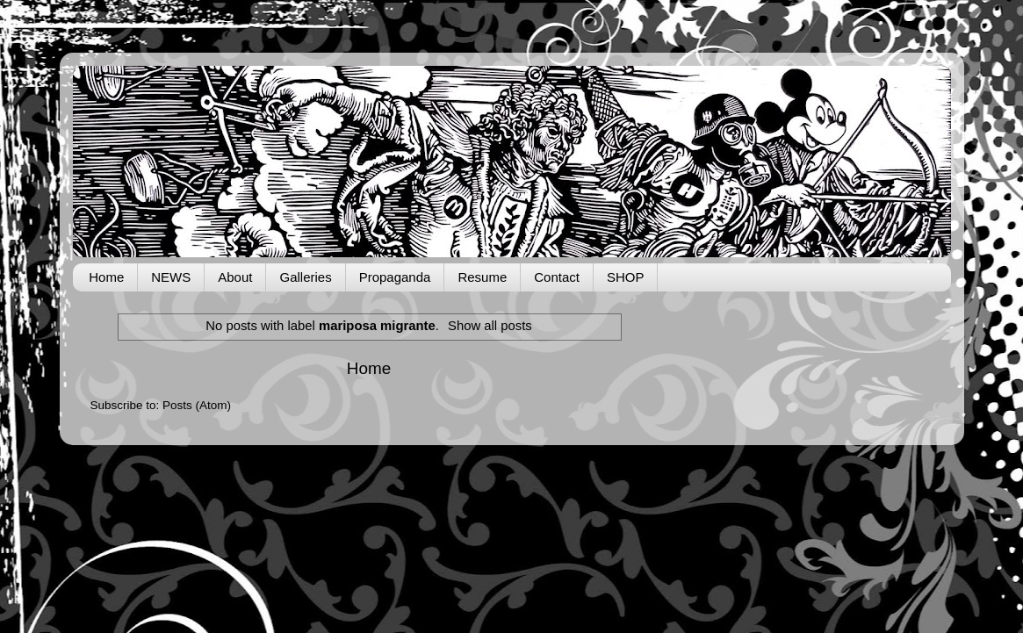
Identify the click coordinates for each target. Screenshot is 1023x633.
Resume (482, 277)
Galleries (305, 277)
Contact (557, 277)
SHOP (626, 277)
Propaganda (395, 277)
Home (106, 277)
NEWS (171, 277)
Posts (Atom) (196, 405)
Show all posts (490, 326)
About (235, 277)
